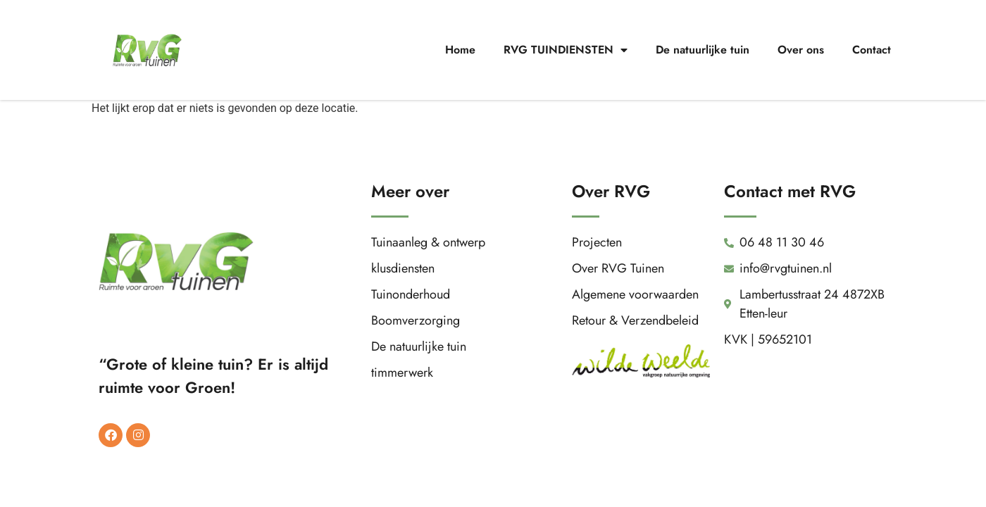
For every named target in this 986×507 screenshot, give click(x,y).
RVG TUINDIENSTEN (566, 50)
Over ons (801, 50)
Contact (871, 50)
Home (460, 50)
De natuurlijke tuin (702, 50)
